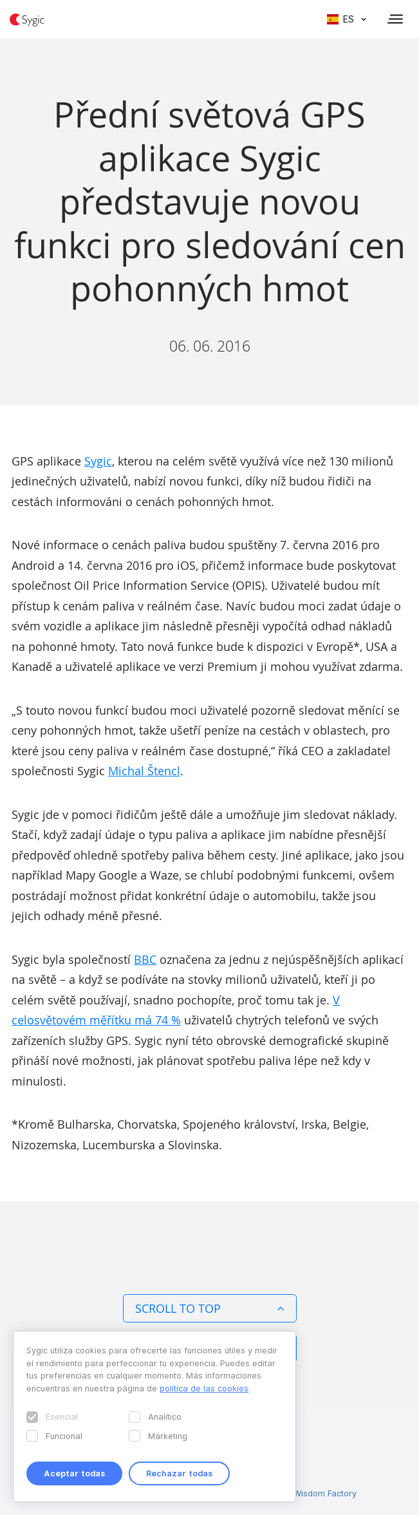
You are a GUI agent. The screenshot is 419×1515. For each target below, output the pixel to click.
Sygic (98, 461)
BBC (145, 959)
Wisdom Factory (325, 1493)
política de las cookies (204, 1388)
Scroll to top (209, 1308)
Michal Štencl (144, 770)
